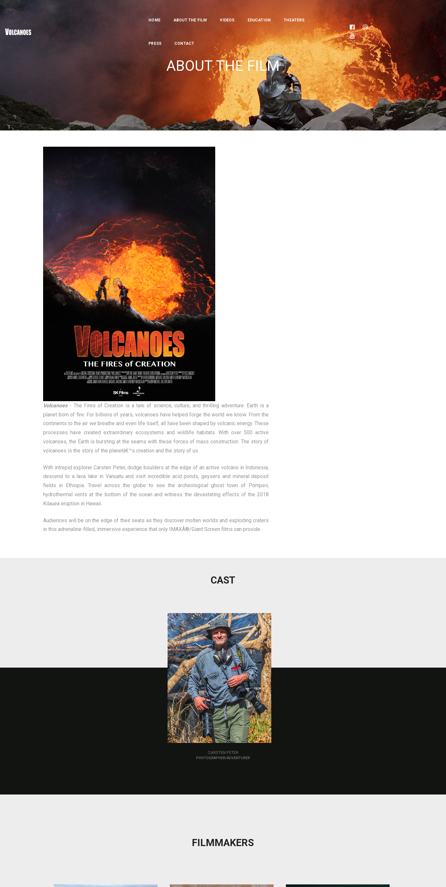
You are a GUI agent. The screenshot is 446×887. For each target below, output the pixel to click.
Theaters (251, 11)
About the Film (148, 11)
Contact (311, 11)
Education (217, 11)
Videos (185, 11)
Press (282, 11)
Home (112, 11)
